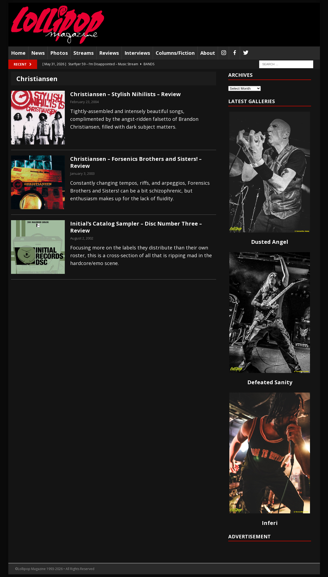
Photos (59, 53)
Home (18, 53)
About (207, 53)
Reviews (109, 53)
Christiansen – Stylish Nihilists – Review (125, 94)
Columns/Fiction (175, 53)
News (38, 53)
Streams (83, 53)
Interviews (137, 53)
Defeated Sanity (269, 382)
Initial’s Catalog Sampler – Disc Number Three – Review (136, 227)
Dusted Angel (269, 241)
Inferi (270, 523)
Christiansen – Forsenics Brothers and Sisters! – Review (136, 162)
